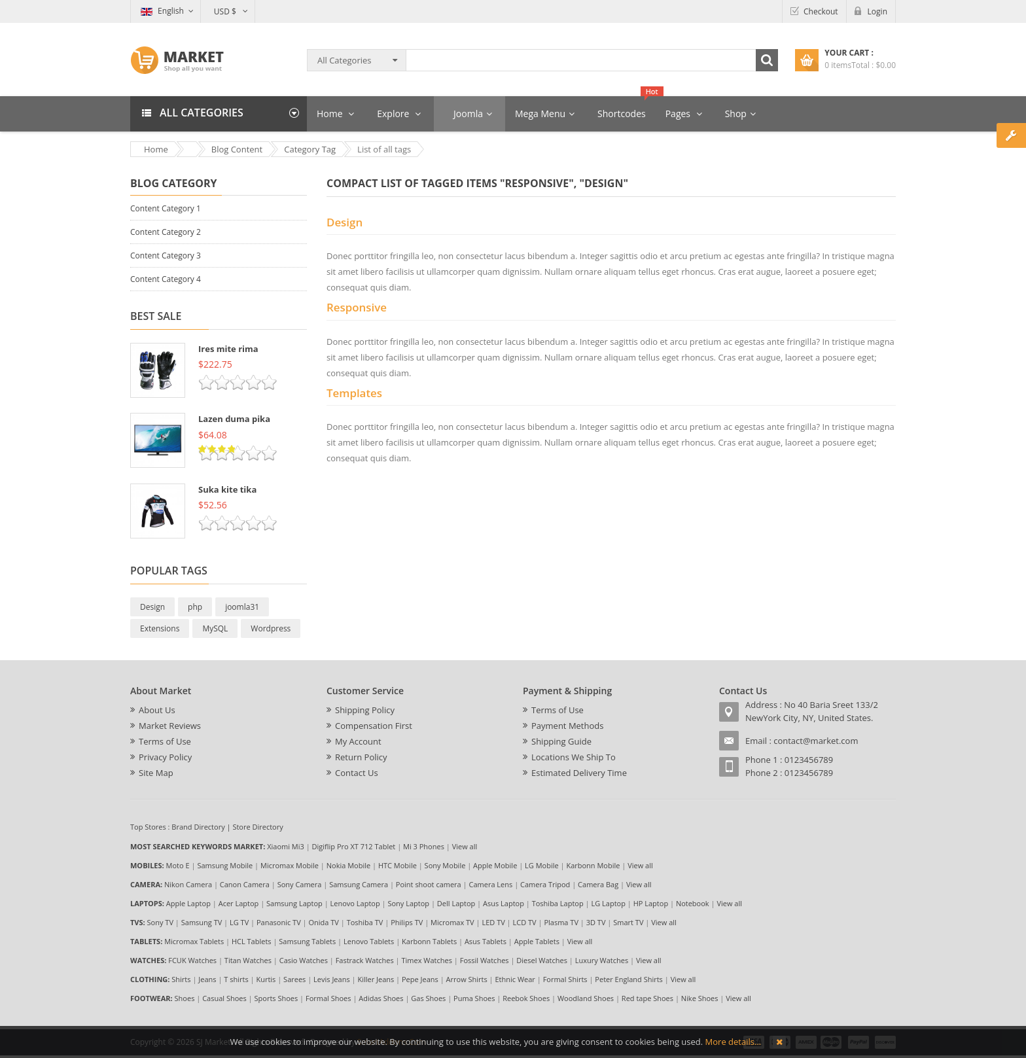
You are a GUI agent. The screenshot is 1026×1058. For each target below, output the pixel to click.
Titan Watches (248, 960)
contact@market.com (815, 741)
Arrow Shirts (466, 979)
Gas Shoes (428, 998)
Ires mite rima (228, 349)
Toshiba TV (365, 922)
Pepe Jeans (420, 979)
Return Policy (361, 757)
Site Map (156, 773)
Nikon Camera (188, 884)
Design (152, 606)
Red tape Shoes (647, 998)
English (162, 10)
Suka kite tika (227, 489)
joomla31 (242, 606)
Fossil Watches (484, 960)
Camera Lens (491, 884)
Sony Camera (299, 884)
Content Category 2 (165, 232)
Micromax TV (452, 922)
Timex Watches (427, 960)
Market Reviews (170, 726)
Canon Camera (245, 884)
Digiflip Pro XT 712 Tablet (354, 846)
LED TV (493, 922)
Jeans (207, 979)
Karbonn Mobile (593, 865)
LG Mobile (542, 865)
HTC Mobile (397, 865)
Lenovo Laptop (355, 903)
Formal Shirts (565, 979)
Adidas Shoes (381, 998)
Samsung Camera (358, 884)
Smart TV (628, 922)
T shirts (236, 979)
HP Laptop (650, 903)
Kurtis (265, 979)
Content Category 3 (165, 255)
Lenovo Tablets (369, 941)
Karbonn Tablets (429, 941)
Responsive (357, 307)
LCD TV (525, 922)
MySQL (215, 628)
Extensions (159, 628)
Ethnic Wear (515, 979)
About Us (157, 710)
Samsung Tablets (307, 941)
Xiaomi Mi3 (285, 846)
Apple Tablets (536, 941)
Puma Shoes (474, 998)
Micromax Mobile (289, 865)
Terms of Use (165, 741)
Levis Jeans (331, 979)
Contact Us (356, 773)
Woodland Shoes (585, 998)
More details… (733, 1042)
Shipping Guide (561, 741)
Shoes (185, 998)
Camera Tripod (545, 884)
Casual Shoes (224, 998)
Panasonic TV (278, 922)
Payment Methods (567, 726)
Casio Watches (303, 960)
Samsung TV (201, 922)
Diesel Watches (541, 960)
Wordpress (271, 628)
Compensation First (373, 726)
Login (877, 11)
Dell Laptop (456, 903)
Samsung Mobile (225, 865)
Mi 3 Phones (423, 846)
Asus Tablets (485, 941)
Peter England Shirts (629, 979)
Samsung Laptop (294, 903)
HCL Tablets (252, 941)
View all (465, 846)
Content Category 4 (165, 279)
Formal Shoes (328, 998)
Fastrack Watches (365, 960)
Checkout (821, 11)
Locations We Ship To (573, 757)
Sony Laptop (408, 903)
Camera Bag (598, 884)
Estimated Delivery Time (579, 773)
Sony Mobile (445, 865)
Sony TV (160, 922)
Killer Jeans (375, 979)
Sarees (294, 979)
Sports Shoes (276, 998)
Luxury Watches (601, 960)
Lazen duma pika (234, 419)
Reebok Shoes (526, 998)
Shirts (180, 979)
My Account (358, 741)
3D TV (596, 922)
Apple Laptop (188, 903)
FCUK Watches (192, 960)
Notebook (692, 903)
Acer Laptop (239, 903)
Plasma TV (561, 922)
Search (767, 60)
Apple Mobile (495, 865)
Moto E (178, 865)
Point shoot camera (428, 884)
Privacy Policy (165, 757)
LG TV (239, 922)
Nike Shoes (699, 998)
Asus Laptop (503, 903)
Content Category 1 (165, 208)
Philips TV (407, 922)
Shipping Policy (365, 710)
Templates (354, 392)
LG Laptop (608, 903)
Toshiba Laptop (558, 903)
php (195, 606)
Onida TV (323, 922)
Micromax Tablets (194, 941)
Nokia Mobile (348, 865)
